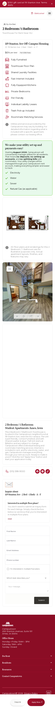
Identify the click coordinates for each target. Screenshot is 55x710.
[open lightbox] (27, 222)
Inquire (18, 702)
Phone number (13, 560)
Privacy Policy (31, 693)
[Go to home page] (7, 624)
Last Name (11, 541)
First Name (11, 531)
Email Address (13, 550)
